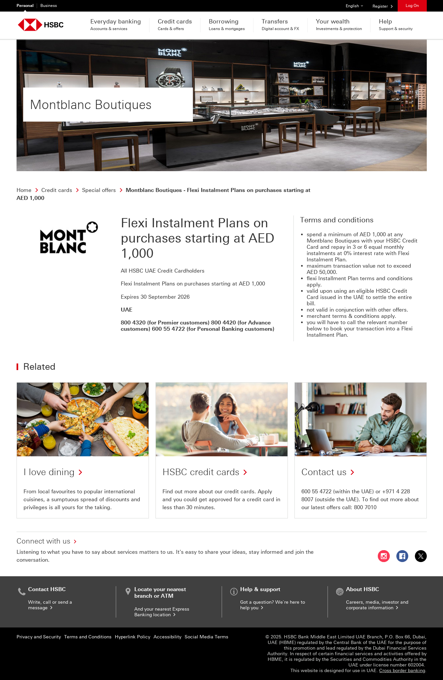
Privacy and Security (39, 637)
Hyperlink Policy (132, 637)
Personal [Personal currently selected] (25, 5)
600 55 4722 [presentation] (316, 491)
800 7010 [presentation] (365, 507)
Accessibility (167, 637)
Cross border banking (402, 670)
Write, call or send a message (50, 605)
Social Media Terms (206, 637)
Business (48, 5)
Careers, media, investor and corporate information (377, 605)
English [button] (356, 4)
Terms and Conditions (87, 637)
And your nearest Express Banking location (161, 612)
